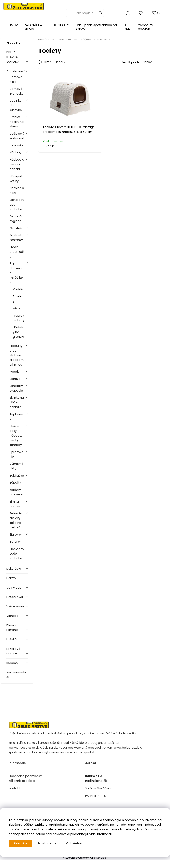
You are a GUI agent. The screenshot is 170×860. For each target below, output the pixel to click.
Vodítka (18, 289)
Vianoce (12, 616)
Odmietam (74, 843)
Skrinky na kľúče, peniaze (17, 402)
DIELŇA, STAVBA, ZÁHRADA (12, 57)
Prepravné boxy (18, 318)
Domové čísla (16, 79)
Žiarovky (16, 534)
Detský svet (14, 597)
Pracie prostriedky (17, 251)
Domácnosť (15, 71)
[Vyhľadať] (68, 13)
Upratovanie (16, 454)
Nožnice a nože (17, 190)
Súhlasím (20, 843)
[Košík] (156, 13)
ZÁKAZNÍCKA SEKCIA (33, 26)
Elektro (11, 578)
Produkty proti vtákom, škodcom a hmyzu (17, 355)
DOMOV (12, 25)
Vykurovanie (15, 606)
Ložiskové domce (13, 651)
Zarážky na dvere (16, 492)
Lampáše (16, 145)
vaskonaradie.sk (16, 674)
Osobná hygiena (16, 218)
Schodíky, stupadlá (16, 388)
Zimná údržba (15, 504)
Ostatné (16, 228)
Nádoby (15, 152)
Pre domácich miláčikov (16, 272)
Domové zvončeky (16, 91)
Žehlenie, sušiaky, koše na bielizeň (16, 520)
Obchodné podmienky (25, 776)
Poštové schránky (16, 237)
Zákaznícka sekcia (22, 781)
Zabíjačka (17, 476)
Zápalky (15, 483)
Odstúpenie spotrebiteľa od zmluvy (96, 26)
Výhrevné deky (16, 466)
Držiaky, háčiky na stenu (17, 121)
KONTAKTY (61, 25)
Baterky (15, 542)
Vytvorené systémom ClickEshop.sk (85, 857)
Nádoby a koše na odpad (17, 164)
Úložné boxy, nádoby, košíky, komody (16, 435)
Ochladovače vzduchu (17, 204)
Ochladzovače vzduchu (17, 553)
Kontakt (14, 788)
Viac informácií (100, 834)
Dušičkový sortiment (17, 136)
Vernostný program (145, 26)
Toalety (18, 298)
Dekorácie (13, 569)
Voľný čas (13, 588)
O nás (128, 26)
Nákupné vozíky (16, 178)
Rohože (15, 379)
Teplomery (17, 416)
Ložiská (11, 639)
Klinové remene (12, 627)
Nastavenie (47, 843)
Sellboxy (12, 663)
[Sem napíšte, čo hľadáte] (89, 13)
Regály (14, 372)
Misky (17, 308)
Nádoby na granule (18, 332)
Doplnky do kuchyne (16, 105)
